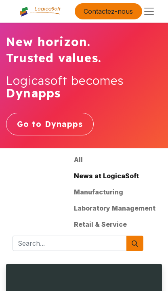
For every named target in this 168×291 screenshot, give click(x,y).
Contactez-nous (108, 11)
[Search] (134, 243)
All (78, 160)
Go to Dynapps (50, 124)
